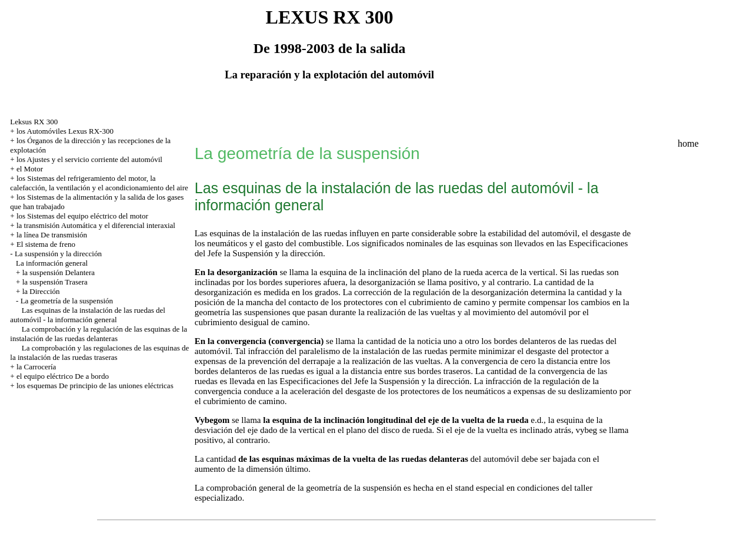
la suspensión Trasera (55, 281)
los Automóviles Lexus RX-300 (65, 131)
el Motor (29, 168)
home (688, 143)
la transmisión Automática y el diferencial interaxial (95, 225)
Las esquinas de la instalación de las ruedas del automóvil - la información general (87, 315)
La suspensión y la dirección (58, 253)
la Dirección (41, 291)
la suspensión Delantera (58, 272)
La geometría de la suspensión (67, 300)
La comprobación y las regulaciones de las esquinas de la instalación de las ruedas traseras (99, 352)
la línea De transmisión (51, 234)
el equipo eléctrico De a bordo (62, 376)
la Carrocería (36, 366)
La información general (52, 263)
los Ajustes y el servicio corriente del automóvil (89, 159)
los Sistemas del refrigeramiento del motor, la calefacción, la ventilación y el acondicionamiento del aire (99, 183)
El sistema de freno (45, 244)
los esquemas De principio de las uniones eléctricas (95, 385)
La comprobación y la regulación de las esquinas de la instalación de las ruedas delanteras (98, 334)
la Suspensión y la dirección (273, 253)
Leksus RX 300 (34, 121)
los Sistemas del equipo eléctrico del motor (82, 215)
